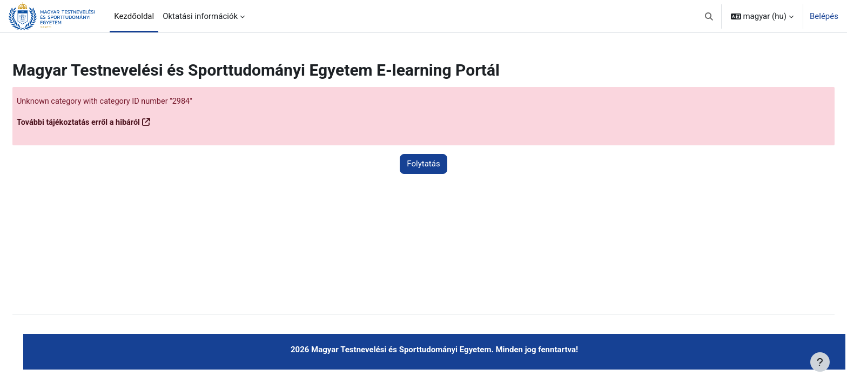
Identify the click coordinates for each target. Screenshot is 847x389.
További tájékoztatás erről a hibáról (107, 123)
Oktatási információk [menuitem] (200, 16)
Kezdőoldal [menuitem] (134, 16)
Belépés (824, 16)
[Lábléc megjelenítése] (820, 362)
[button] (709, 16)
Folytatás (423, 164)
